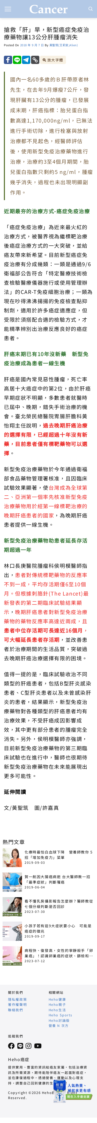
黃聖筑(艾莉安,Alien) (63, 45)
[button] (8, 9)
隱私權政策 (17, 999)
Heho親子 (57, 1004)
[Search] (90, 9)
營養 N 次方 (59, 1025)
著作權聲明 (17, 1004)
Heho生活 (57, 1009)
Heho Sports (61, 1015)
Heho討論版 (59, 1020)
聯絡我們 (15, 1009)
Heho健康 (57, 999)
